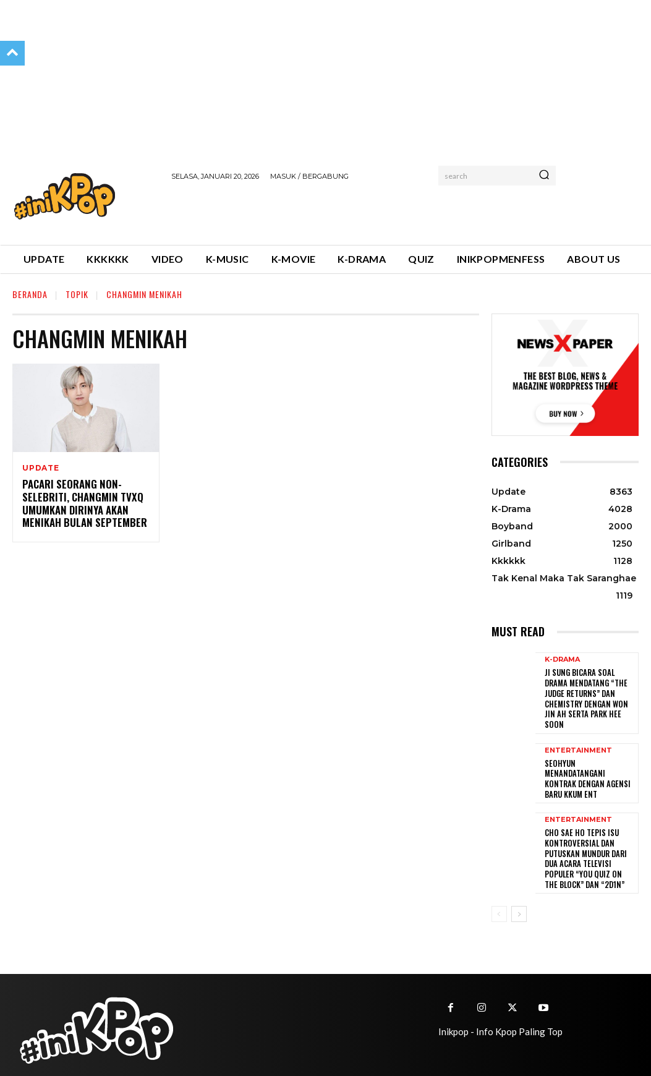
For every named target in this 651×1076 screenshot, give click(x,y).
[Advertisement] (316, 210)
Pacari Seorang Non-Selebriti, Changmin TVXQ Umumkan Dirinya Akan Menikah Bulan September (79, 503)
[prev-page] (499, 894)
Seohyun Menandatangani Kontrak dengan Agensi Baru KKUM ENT (587, 764)
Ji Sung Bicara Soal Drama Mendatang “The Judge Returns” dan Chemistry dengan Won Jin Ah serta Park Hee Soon (588, 691)
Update (40, 468)
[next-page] (519, 894)
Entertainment (578, 741)
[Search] (544, 176)
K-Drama (562, 659)
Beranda (30, 294)
